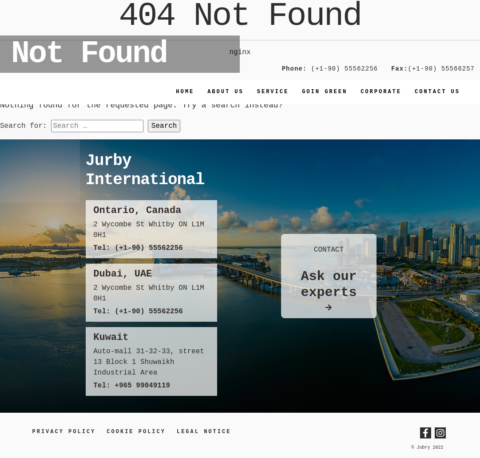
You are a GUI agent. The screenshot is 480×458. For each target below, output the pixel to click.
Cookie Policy (136, 432)
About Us (225, 92)
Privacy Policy (64, 432)
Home (185, 92)
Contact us (437, 92)
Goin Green (324, 92)
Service (273, 92)
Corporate (381, 92)
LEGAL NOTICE (204, 432)
